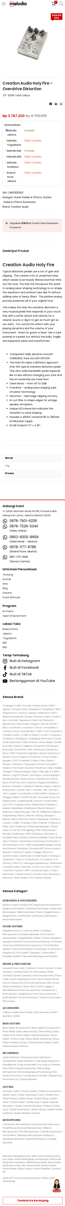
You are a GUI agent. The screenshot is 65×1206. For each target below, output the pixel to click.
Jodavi (12, 793)
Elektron (24, 757)
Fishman (17, 764)
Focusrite (51, 764)
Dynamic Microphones (45, 1124)
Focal (40, 764)
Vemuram (8, 874)
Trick (36, 866)
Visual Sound (23, 874)
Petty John (8, 826)
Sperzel (18, 852)
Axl (10, 720)
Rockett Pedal (10, 837)
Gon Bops (35, 775)
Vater (54, 870)
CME (39, 731)
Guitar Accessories (49, 1091)
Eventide (24, 760)
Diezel (18, 746)
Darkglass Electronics (41, 738)
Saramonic (52, 841)
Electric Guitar (29, 1091)
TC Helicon (47, 859)
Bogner (35, 724)
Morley (6, 819)
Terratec (27, 866)
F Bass (34, 760)
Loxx (5, 804)
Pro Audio (22, 952)
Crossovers (54, 949)
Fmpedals (29, 764)
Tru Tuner (46, 866)
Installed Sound (11, 930)
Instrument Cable (22, 1012)
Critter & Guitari (30, 735)
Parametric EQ (11, 1079)
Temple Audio (12, 866)
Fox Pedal (18, 768)
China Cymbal (45, 968)
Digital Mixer (26, 938)
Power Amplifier (51, 938)
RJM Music (19, 833)
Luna (27, 804)
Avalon (56, 716)
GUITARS (8, 1087)
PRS (38, 830)
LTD (11, 804)
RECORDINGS (11, 1053)
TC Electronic (32, 859)
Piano (40, 912)
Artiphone (43, 713)
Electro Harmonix (49, 753)
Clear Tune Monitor (23, 731)
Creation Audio (20, 206)
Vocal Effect (9, 1135)
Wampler (54, 874)
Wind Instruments (12, 919)
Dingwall (39, 746)
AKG (24, 709)
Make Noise (38, 804)
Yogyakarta (9, 638)
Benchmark (9, 724)
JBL (45, 789)
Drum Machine (48, 993)
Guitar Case (9, 1094)
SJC (22, 844)
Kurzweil (43, 797)
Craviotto (55, 731)
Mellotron (8, 811)
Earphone (36, 945)
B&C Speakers (22, 720)
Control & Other (31, 930)
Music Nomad (20, 819)
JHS (5, 793)
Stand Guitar (18, 1102)
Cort (46, 731)
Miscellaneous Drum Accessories (21, 990)
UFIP (27, 870)
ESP (16, 760)
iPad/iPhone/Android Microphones (22, 1128)
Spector (7, 852)
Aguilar (7, 709)
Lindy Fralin (51, 800)
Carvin (38, 727)
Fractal (29, 768)
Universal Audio (40, 870)
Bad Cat (37, 720)
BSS (5, 727)
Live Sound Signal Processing (29, 949)
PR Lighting (28, 830)
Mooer (30, 815)
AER (52, 705)
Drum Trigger (44, 986)
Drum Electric (10, 993)
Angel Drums (10, 713)
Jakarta (7, 633)
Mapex (6, 808)
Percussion (9, 1001)
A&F (18, 705)
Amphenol (35, 709)
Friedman (40, 768)
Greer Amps (27, 779)
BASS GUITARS (11, 1023)
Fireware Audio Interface (36, 1057)
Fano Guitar (46, 760)
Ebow (6, 753)
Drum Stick (29, 986)
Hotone (32, 782)
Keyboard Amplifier (13, 908)
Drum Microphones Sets (37, 982)
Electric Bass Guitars (40, 1042)
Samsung (39, 841)
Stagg (37, 852)
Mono (21, 815)
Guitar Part (52, 1094)
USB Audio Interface (47, 1061)
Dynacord (39, 749)
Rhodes (7, 833)
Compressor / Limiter (36, 1075)
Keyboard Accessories (47, 904)
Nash (33, 819)
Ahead (16, 709)
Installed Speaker (29, 934)
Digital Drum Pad (28, 993)
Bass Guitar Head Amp (39, 1038)
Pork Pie (15, 830)
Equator (7, 760)
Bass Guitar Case (12, 1031)
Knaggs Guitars (11, 797)
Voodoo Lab (40, 874)
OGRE (16, 822)
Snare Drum (48, 990)
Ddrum (33, 742)
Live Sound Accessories (37, 941)
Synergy (54, 855)
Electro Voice (10, 757)
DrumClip (8, 749)
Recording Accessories (23, 1068)
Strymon (47, 852)
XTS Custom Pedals (40, 877)
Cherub (7, 731)
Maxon (50, 808)
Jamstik (37, 789)
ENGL (54, 757)
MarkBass (17, 808)
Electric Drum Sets (50, 997)
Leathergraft (25, 800)
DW (30, 749)
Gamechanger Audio (26, 771)
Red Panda (48, 830)
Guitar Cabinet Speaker (28, 1105)
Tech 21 (17, 863)
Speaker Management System (40, 956)
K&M (36, 793)
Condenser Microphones (17, 1124)
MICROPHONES (11, 1120)
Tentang (8, 574)
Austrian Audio (42, 716)
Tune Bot (7, 870)
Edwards (22, 753)
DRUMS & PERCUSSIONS (17, 964)
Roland (24, 837)
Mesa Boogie (22, 811)
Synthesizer (24, 915)
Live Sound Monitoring (16, 945)
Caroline (28, 727)
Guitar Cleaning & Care (31, 1094)
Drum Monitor (10, 997)
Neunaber (43, 819)
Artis (5, 583)
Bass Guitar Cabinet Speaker (33, 1035)
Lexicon (38, 800)
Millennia (46, 811)
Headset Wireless (36, 1139)
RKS (29, 833)
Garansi (7, 593)
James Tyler (24, 789)
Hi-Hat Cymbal (38, 971)
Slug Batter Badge (43, 844)
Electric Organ (11, 904)
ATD (53, 713)
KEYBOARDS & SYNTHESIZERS (20, 900)
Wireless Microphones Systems (35, 1135)
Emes (46, 757)
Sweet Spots (41, 855)
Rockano (50, 833)
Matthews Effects (34, 808)
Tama (19, 859)
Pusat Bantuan (11, 597)
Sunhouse (26, 855)
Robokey (38, 833)
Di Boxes (57, 941)
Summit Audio (10, 855)
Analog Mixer (10, 938)
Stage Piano (9, 915)
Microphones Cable (45, 1012)
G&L (50, 768)
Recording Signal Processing (34, 1072)
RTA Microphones (29, 1131)
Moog (39, 815)
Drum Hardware (29, 997)
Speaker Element (12, 941)
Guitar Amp (33, 1102)
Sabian (14, 841)
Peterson (54, 822)
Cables (7, 1012)
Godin (24, 775)
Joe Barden (25, 793)
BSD (5, 647)
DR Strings (52, 746)
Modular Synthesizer (44, 915)
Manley (51, 804)
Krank (33, 797)
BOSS (53, 724)
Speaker (35, 952)
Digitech (28, 746)
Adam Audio (40, 705)
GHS (56, 771)
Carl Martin (15, 727)
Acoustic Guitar (11, 1091)
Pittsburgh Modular (38, 826)
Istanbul (28, 786)
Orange (25, 822)
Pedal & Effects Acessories (20, 202)
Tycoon (18, 870)
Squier (28, 852)
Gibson (7, 775)
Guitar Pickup (10, 1098)
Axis (5, 720)
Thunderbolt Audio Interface (18, 1061)
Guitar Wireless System (27, 1113)
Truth (56, 866)
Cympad (55, 735)
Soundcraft (36, 848)
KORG (25, 797)
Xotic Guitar (21, 877)
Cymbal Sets (21, 971)
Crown (44, 735)
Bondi (45, 724)
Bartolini (48, 720)
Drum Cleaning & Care (23, 979)
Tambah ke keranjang (33, 1200)
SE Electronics (10, 844)
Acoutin (27, 705)
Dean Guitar (46, 742)
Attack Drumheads (13, 716)
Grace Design (51, 775)
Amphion (48, 709)
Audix (29, 716)
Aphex (32, 713)
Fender (7, 764)
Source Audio (52, 848)
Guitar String (42, 1098)
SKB (29, 844)
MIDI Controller (26, 912)
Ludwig (19, 804)
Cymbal (30, 968)
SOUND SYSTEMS (12, 926)
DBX (25, 742)
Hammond (43, 779)
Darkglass (21, 738)
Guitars (47, 197)
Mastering (55, 1075)
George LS (45, 771)
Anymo (23, 713)
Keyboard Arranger (38, 908)
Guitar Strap (26, 1098)
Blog (5, 588)
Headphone (9, 1064)
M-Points (8, 611)
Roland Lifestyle (39, 837)
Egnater (33, 753)
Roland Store (10, 629)
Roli (52, 837)
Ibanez (6, 786)
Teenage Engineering (35, 863)
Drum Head (44, 979)
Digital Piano (52, 912)
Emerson (36, 757)
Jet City (53, 789)
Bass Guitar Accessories (16, 1027)
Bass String (45, 1031)
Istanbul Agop (43, 786)
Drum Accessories (43, 975)
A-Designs (8, 705)
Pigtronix (21, 826)
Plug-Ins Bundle (27, 1064)
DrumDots (20, 749)
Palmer (43, 822)
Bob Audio (23, 724)
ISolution (17, 786)
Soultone (23, 848)
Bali (5, 642)
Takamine (8, 859)
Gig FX (16, 775)
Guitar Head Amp (19, 1109)
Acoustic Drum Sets (13, 968)
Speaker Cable (11, 1016)
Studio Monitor (29, 1079)
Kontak (7, 579)
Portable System (12, 956)
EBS (13, 753)
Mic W (35, 811)
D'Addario (8, 738)
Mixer (38, 938)
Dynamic (52, 749)
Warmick (8, 877)
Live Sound (47, 934)
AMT (57, 709)
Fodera (7, 768)
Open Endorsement (14, 616)
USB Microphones (51, 1131)
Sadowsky (26, 841)
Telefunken (56, 863)
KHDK (44, 793)
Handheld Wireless (13, 1139)
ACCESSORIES (11, 1008)
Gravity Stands (11, 779)
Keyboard (26, 904)
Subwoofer (48, 952)
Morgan (49, 815)
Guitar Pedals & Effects (28, 197)
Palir (34, 822)
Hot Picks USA (17, 782)
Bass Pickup (30, 1031)
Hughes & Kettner (48, 782)
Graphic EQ (9, 952)
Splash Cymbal (22, 975)
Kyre (52, 797)
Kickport (53, 793)
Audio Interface (11, 1057)
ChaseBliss (50, 727)
